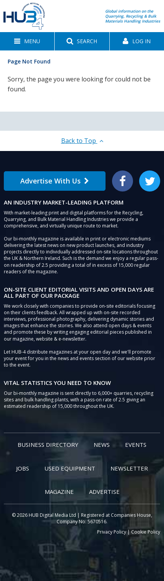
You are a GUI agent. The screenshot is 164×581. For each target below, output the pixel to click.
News (102, 444)
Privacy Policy (111, 532)
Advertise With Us (54, 180)
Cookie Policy (145, 532)
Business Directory (48, 444)
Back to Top (82, 140)
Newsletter (129, 468)
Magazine (59, 491)
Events (135, 444)
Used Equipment (69, 468)
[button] (27, 41)
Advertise (104, 491)
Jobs (22, 468)
